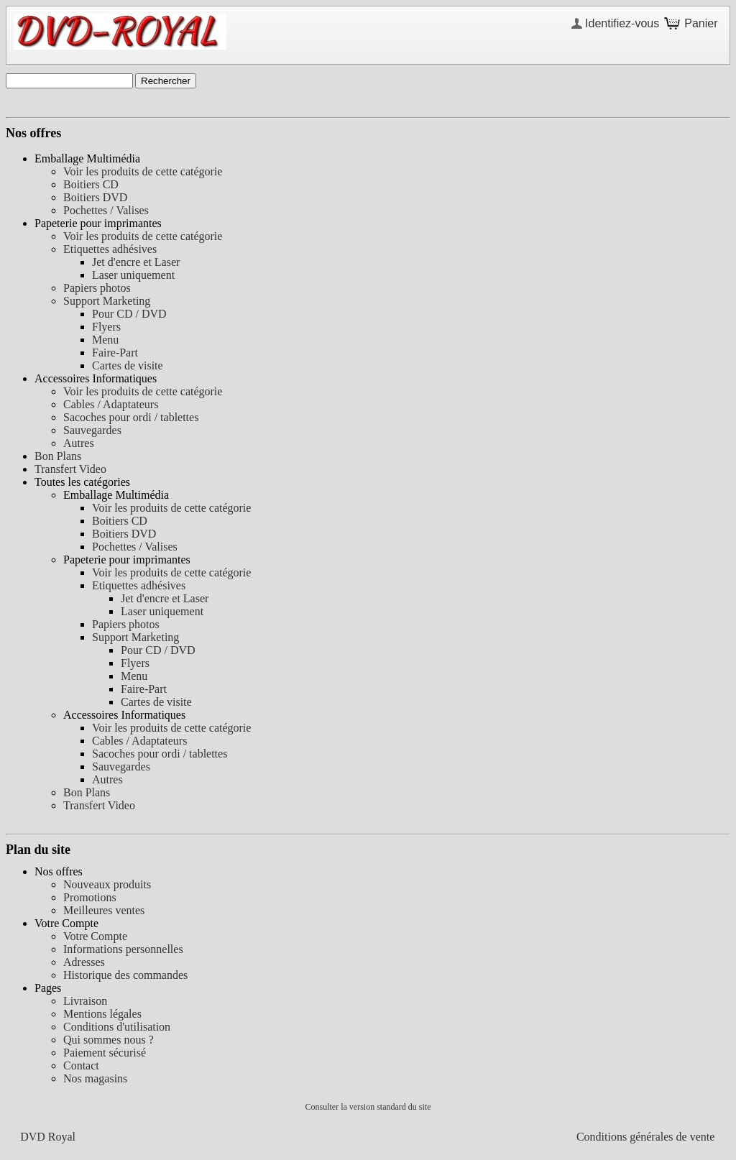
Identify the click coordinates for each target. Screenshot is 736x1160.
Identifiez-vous (622, 23)
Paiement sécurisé (104, 1052)
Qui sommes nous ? (108, 1040)
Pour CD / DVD (129, 314)
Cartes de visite (127, 365)
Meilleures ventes (103, 910)
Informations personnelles (123, 949)
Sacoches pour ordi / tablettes (130, 417)
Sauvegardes (92, 430)
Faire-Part (115, 352)
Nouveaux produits (107, 884)
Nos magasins (95, 1078)
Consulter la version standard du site (368, 1107)
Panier (700, 23)
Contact (81, 1065)
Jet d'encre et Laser (136, 262)
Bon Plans (57, 456)
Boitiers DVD (95, 197)
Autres (78, 443)
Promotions (89, 897)
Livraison (85, 1001)
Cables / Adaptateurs (110, 404)
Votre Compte (95, 936)
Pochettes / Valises (106, 210)
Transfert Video (70, 469)
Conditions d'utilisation (116, 1027)
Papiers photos (97, 288)
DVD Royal (47, 1137)
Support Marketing (106, 301)
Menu (105, 339)
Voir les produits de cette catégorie (142, 171)
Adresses (84, 962)
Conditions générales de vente (645, 1137)
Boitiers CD (91, 184)
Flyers (106, 327)
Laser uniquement (133, 275)
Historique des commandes (125, 975)
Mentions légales (102, 1014)
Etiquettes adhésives (110, 249)
